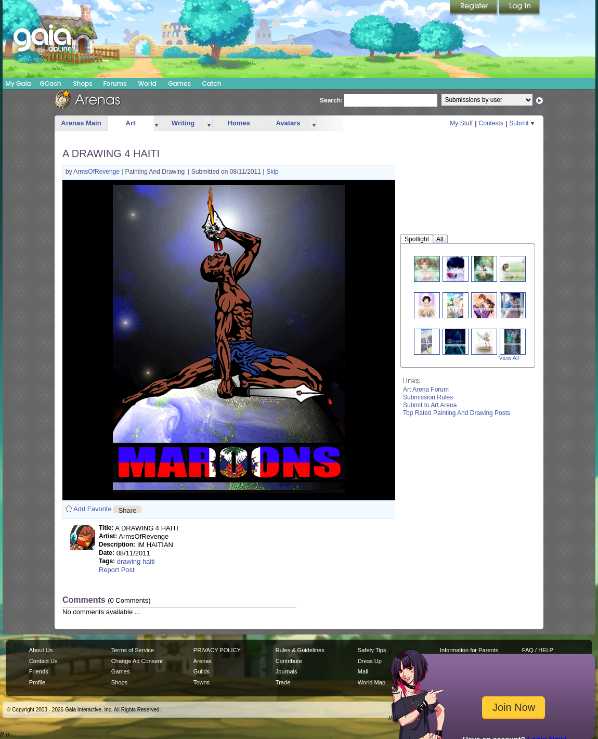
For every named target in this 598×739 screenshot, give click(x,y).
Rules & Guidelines (300, 650)
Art (131, 123)
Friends (38, 671)
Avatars (288, 123)
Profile (37, 682)
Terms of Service (132, 650)
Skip (272, 171)
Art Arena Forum (426, 389)
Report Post (117, 570)
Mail (363, 671)
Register (474, 8)
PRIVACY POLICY (217, 650)
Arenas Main (81, 123)
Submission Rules (428, 397)
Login (519, 8)
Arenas (202, 661)
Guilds (201, 671)
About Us (41, 650)
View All (509, 358)
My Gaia (18, 83)
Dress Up (370, 661)
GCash (50, 83)
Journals (286, 671)
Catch (212, 83)
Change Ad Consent (137, 661)
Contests (491, 123)
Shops (82, 83)
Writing (183, 123)
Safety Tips (372, 650)
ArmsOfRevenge (97, 171)
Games (179, 83)
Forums (114, 83)
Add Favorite (92, 509)
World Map (371, 682)
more (156, 123)
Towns (201, 682)
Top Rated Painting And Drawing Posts (456, 413)
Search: (331, 100)
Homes (238, 123)
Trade (283, 682)
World (147, 83)
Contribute (289, 661)
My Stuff (461, 123)
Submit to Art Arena (430, 405)
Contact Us (43, 661)
